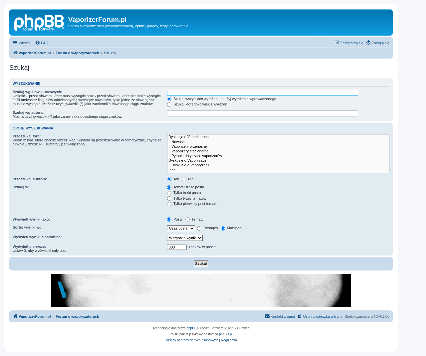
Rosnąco (207, 228)
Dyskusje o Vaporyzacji (278, 160)
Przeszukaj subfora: (30, 179)
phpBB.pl (226, 334)
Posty (175, 219)
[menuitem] (41, 43)
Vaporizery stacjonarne (278, 151)
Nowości (278, 142)
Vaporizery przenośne (278, 146)
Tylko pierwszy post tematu (192, 204)
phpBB (192, 328)
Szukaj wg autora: (28, 112)
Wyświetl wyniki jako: (31, 219)
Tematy (194, 219)
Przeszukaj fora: (27, 136)
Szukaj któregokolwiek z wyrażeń (197, 104)
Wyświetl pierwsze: (29, 247)
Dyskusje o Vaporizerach (278, 137)
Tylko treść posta (184, 193)
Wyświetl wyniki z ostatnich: (37, 237)
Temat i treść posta (185, 187)
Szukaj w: (21, 187)
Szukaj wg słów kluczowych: (37, 92)
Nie (188, 179)
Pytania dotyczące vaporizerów (278, 156)
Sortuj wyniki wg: (28, 227)
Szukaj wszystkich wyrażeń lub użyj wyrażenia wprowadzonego (221, 99)
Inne (278, 170)
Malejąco (231, 228)
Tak (173, 179)
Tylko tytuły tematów (186, 198)
